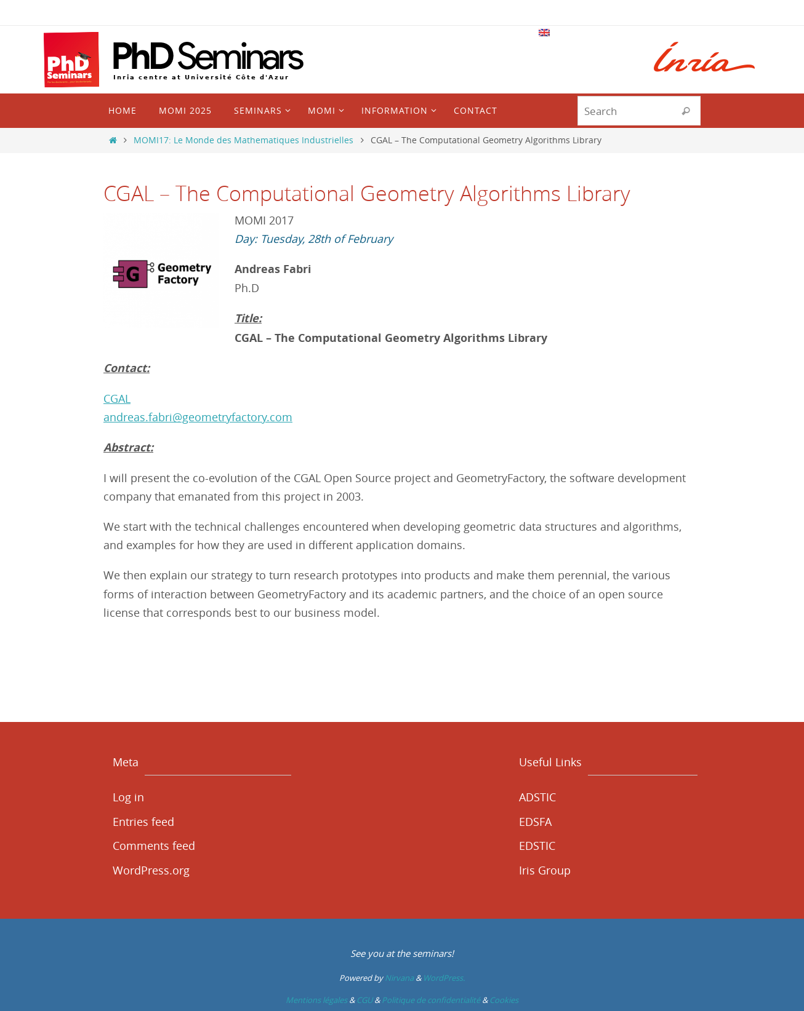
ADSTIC (537, 797)
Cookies (503, 999)
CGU (364, 999)
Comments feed (154, 845)
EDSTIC (537, 845)
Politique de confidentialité (431, 999)
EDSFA (535, 821)
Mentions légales (316, 999)
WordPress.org (151, 870)
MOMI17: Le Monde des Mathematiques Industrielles (243, 140)
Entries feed (143, 821)
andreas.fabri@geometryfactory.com (197, 417)
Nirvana (399, 977)
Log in (128, 797)
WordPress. (444, 977)
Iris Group (545, 870)
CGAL (117, 398)
